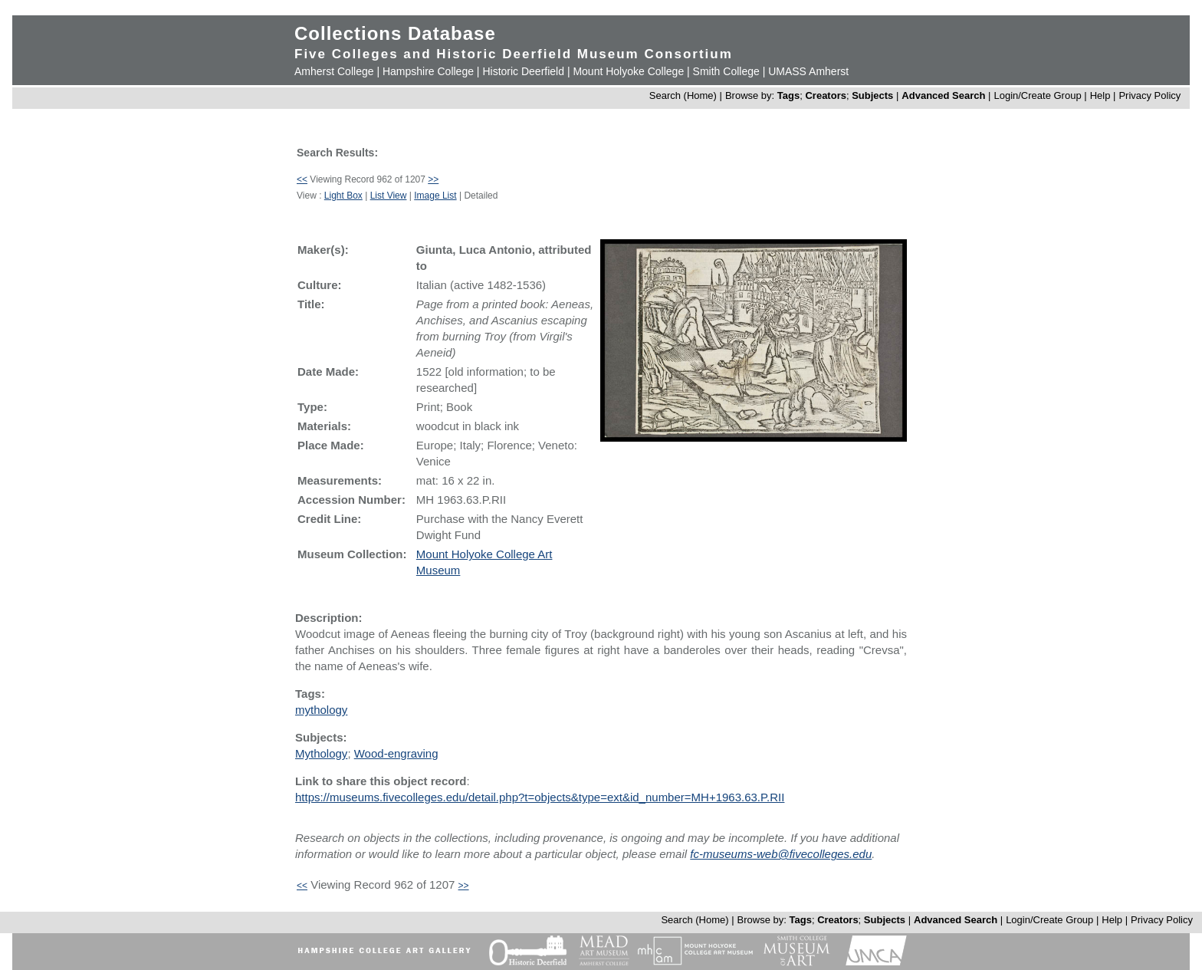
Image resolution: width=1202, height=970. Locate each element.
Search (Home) (683, 95)
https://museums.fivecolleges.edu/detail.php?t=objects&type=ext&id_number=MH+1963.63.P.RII (539, 797)
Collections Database (395, 33)
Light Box (343, 195)
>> (433, 179)
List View (388, 195)
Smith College (726, 71)
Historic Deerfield (523, 71)
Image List (435, 195)
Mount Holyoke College (628, 71)
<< (302, 179)
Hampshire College (428, 71)
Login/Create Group (1038, 95)
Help (1100, 95)
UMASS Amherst (808, 71)
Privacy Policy (1149, 95)
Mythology (321, 753)
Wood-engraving (396, 753)
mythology (321, 709)
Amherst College (334, 71)
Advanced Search (943, 95)
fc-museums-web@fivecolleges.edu (781, 853)
